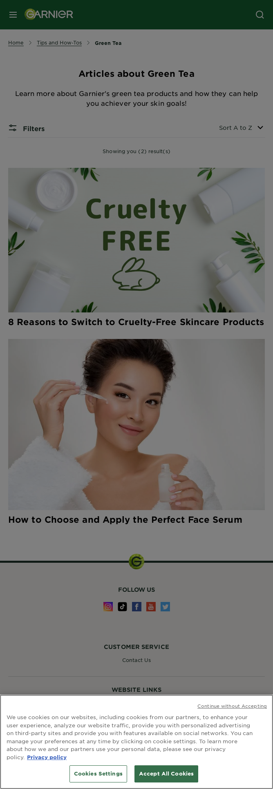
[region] (136, 742)
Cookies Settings (98, 773)
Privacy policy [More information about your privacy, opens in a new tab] (47, 757)
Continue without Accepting (232, 706)
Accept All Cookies (166, 773)
